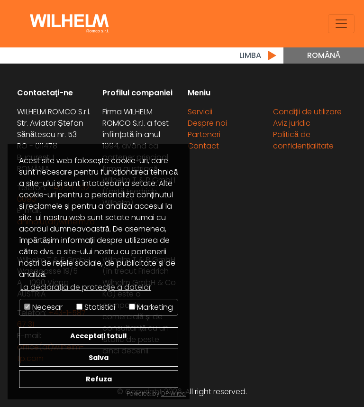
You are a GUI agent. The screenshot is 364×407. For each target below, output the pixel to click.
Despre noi (207, 123)
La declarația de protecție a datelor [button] (85, 287)
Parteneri (204, 134)
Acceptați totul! (98, 336)
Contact (203, 145)
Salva (99, 357)
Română (323, 55)
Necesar (43, 307)
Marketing (151, 307)
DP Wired (173, 393)
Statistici (95, 307)
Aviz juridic (291, 123)
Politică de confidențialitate (303, 140)
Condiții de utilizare (307, 111)
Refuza (99, 379)
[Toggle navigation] (341, 23)
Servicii (200, 111)
